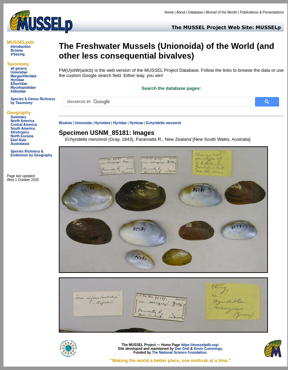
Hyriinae (136, 123)
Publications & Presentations (262, 12)
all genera (18, 68)
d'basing (17, 54)
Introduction (20, 47)
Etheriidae (18, 84)
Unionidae (18, 72)
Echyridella (155, 123)
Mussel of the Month (221, 12)
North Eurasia (21, 136)
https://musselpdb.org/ (199, 345)
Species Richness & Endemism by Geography (31, 153)
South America (22, 128)
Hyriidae (17, 80)
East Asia (18, 140)
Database (195, 12)
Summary (18, 117)
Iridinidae (18, 91)
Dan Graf (182, 349)
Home (169, 12)
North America (22, 121)
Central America (23, 125)
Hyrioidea (102, 123)
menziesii (173, 123)
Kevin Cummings (208, 349)
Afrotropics (19, 132)
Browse (16, 50)
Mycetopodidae (23, 87)
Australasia (19, 144)
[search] (156, 102)
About (180, 12)
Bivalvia (65, 123)
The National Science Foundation (179, 352)
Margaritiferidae (23, 76)
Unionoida (83, 123)
